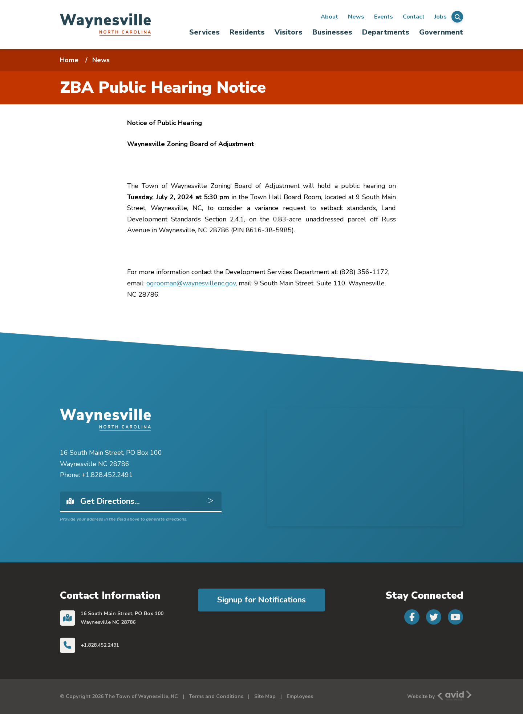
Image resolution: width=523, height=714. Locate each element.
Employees (300, 696)
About (329, 17)
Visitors (289, 32)
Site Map (265, 696)
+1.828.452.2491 (100, 645)
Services (204, 32)
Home (69, 60)
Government (441, 32)
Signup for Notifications (261, 599)
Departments (385, 32)
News (356, 17)
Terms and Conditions (216, 696)
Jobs (440, 17)
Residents (247, 32)
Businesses (332, 32)
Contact (414, 17)
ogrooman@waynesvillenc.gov (191, 283)
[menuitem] (205, 32)
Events (383, 17)
